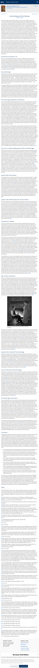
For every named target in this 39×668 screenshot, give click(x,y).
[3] (14, 69)
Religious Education (25, 642)
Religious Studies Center (12, 2)
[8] (12, 158)
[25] (33, 294)
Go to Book (36, 6)
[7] (16, 142)
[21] (6, 254)
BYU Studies (23, 644)
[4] (15, 94)
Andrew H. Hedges (19, 17)
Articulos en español (25, 648)
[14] (13, 213)
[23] (23, 281)
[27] (15, 349)
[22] (30, 273)
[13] (5, 212)
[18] (15, 241)
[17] (16, 235)
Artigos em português (25, 649)
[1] (17, 60)
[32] (12, 382)
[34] (15, 395)
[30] (7, 375)
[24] (35, 284)
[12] (26, 206)
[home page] (2, 2)
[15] (34, 215)
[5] (36, 96)
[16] (11, 218)
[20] (28, 250)
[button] (37, 654)
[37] (28, 429)
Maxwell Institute (24, 646)
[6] (11, 123)
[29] (25, 367)
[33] (13, 387)
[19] (18, 248)
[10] (14, 182)
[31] (6, 379)
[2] (6, 66)
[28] (10, 360)
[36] (19, 423)
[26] (22, 336)
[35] (13, 411)
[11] (22, 183)
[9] (32, 163)
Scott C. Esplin (8, 8)
